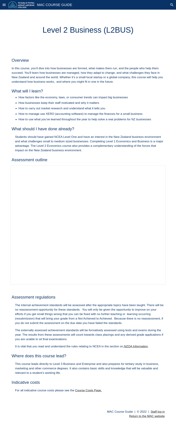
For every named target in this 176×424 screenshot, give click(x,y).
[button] (4, 4)
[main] (88, 30)
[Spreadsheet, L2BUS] (88, 224)
